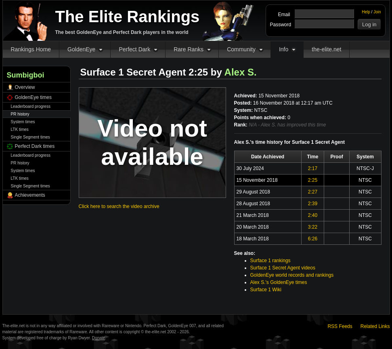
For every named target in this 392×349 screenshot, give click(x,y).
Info (283, 49)
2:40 (312, 215)
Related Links (375, 326)
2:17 (312, 168)
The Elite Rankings (127, 16)
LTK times (20, 129)
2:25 (312, 180)
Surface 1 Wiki (265, 289)
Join (377, 12)
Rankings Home (31, 49)
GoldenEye (81, 49)
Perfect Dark (134, 49)
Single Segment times (30, 137)
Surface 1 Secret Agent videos (282, 268)
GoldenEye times (33, 97)
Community (241, 49)
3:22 (312, 227)
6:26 (312, 239)
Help (366, 12)
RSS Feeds (339, 326)
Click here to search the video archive (119, 206)
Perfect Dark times (35, 146)
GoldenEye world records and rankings (292, 275)
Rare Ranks (188, 49)
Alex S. (240, 72)
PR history (20, 114)
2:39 (312, 203)
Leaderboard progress (30, 106)
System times (23, 122)
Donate (98, 338)
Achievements (30, 195)
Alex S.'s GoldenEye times (278, 282)
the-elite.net (326, 49)
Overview (25, 87)
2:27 (312, 192)
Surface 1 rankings (270, 260)
